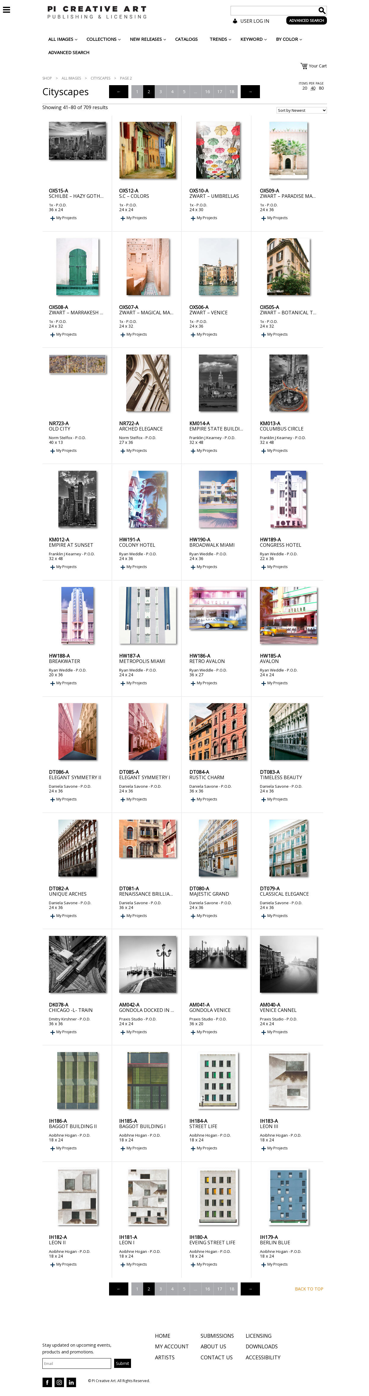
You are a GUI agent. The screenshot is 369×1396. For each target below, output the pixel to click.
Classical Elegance (284, 894)
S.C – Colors (134, 196)
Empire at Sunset (71, 545)
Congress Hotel (280, 545)
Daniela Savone (63, 786)
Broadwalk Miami (212, 545)
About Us (213, 1347)
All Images (71, 78)
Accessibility (263, 1358)
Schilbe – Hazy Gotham (78, 196)
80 (321, 88)
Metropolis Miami (142, 661)
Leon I (127, 1242)
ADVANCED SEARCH (306, 20)
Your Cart (318, 66)
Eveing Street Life (212, 1242)
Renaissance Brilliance (149, 894)
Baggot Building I (142, 1126)
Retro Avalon (207, 661)
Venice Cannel (278, 1010)
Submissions (217, 1336)
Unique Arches (68, 894)
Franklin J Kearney (205, 437)
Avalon (269, 661)
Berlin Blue (275, 1242)
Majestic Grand (209, 894)
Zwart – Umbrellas (214, 196)
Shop (47, 78)
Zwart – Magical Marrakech (155, 312)
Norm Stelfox (60, 437)
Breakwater (64, 661)
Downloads (262, 1347)
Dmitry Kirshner (63, 1019)
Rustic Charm (206, 777)
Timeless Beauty (281, 777)
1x (51, 205)
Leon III (269, 1126)
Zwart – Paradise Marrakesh (296, 196)
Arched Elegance (141, 429)
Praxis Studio (131, 1019)
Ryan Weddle (131, 554)
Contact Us (217, 1358)
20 (304, 88)
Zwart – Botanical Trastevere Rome (307, 312)
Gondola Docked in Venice (153, 1010)
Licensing (258, 1336)
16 (207, 91)
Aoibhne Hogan (63, 1135)
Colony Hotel (137, 545)
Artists (165, 1358)
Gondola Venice (210, 1010)
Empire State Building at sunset (231, 429)
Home (162, 1336)
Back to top (309, 1289)
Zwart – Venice (208, 312)
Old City (59, 429)
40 (313, 88)
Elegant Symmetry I (144, 777)
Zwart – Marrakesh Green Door (89, 312)
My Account (172, 1347)
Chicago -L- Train (71, 1010)
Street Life (203, 1126)
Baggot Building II (73, 1126)
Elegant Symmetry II (75, 777)
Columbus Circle (281, 429)
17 (219, 91)
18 (231, 91)
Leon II (57, 1242)
